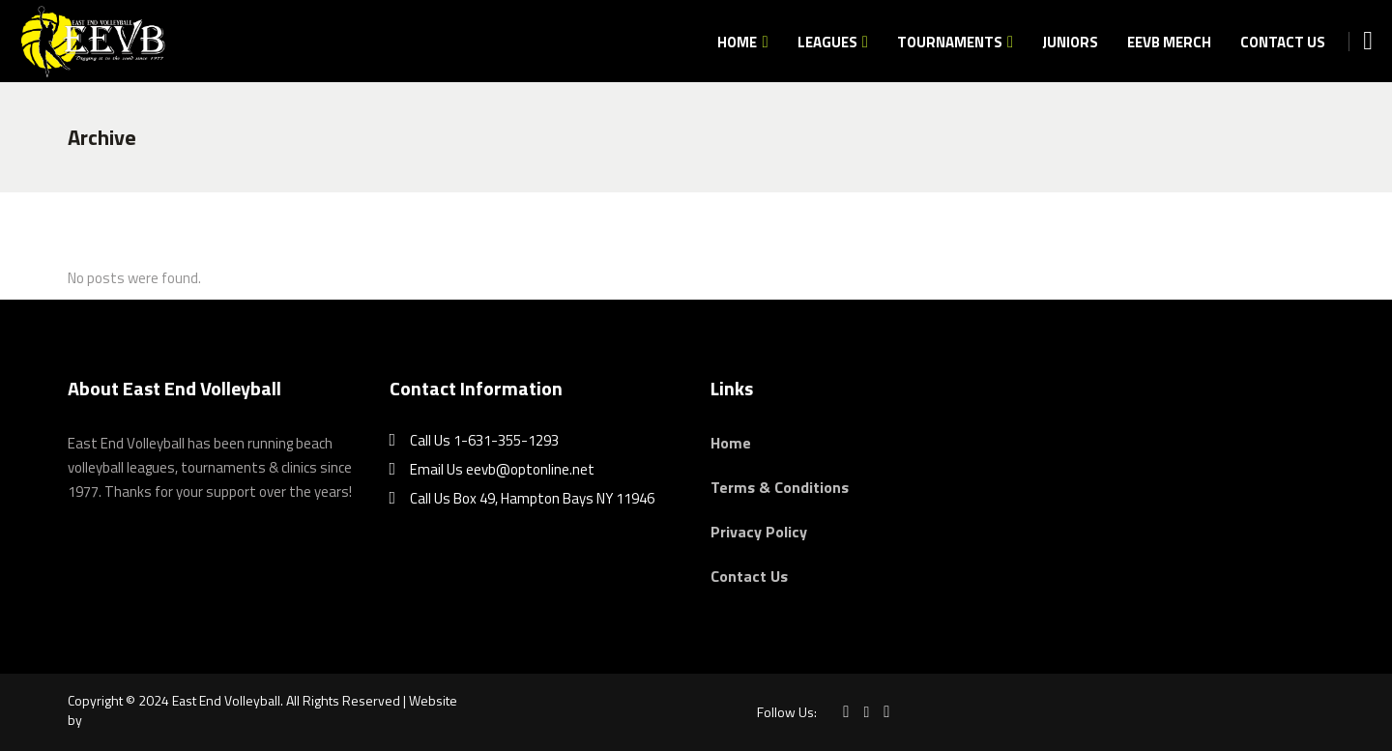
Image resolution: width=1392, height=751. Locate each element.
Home (730, 442)
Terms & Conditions (779, 487)
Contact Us (749, 576)
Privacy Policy (758, 531)
